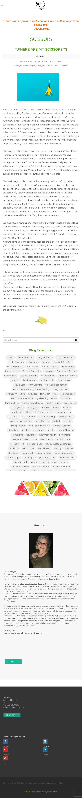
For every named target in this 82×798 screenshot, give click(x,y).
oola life (69, 448)
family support (68, 394)
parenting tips (12, 457)
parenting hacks (44, 453)
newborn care (63, 439)
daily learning (48, 375)
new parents (46, 439)
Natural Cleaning (65, 430)
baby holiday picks (65, 357)
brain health (68, 366)
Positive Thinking (20, 466)
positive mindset (60, 462)
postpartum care (40, 466)
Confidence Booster (66, 371)
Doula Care (19, 385)
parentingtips (29, 457)
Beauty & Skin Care (62, 362)
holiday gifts (33, 407)
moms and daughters (39, 425)
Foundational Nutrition (22, 398)
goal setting (42, 398)
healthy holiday (53, 403)
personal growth (47, 457)
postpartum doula (61, 466)
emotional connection (56, 385)
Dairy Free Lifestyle (67, 375)
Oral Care (13, 453)
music (51, 430)
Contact (13, 661)
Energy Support (60, 389)
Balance (46, 362)
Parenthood (27, 453)
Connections (10, 375)
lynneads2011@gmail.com (19, 707)
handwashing (12, 403)
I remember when (51, 407)
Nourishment (44, 448)
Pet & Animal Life (67, 457)
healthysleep (17, 407)
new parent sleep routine (24, 439)
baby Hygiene (17, 362)
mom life (67, 421)
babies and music (25, 357)
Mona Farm (13, 430)
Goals (54, 398)
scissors (49, 65)
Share (40, 56)
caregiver (48, 371)
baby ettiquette (45, 357)
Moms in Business (61, 425)
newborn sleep (34, 444)
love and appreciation (21, 421)
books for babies (50, 366)
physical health (20, 462)
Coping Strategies (29, 375)
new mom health (47, 435)
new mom (31, 435)
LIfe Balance (28, 416)
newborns (14, 448)
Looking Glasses (66, 416)
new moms (64, 435)
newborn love (17, 444)
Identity (67, 407)
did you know (22, 65)
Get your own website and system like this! (41, 792)
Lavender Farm (63, 412)
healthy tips (70, 403)
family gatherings (49, 394)
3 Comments (61, 65)
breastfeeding (12, 371)
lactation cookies (43, 412)
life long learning (46, 416)
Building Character (31, 371)
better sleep (32, 366)
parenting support (64, 453)
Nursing (58, 448)
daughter (15, 380)
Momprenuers (18, 425)
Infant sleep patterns (21, 412)
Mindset (56, 421)
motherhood (39, 430)
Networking (17, 435)
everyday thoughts (37, 65)
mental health (42, 421)
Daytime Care (30, 380)
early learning (35, 385)
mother (26, 430)
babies (10, 357)
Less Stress (13, 416)
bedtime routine (15, 366)
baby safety (33, 362)
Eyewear (32, 394)
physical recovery (40, 462)
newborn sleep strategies (58, 444)
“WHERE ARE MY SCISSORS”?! (41, 49)
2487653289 (14, 705)
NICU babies (28, 448)
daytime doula (47, 380)
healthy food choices (32, 403)
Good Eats (65, 398)
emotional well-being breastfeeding (31, 389)
